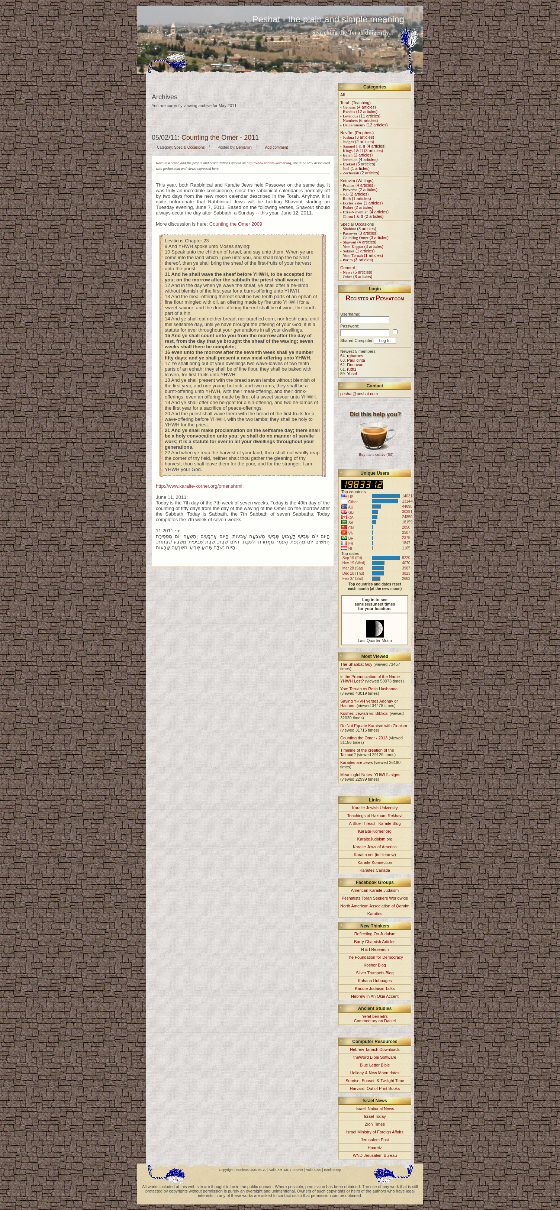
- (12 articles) (358, 111)
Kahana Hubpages (375, 980)
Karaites (374, 913)
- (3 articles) (357, 137)
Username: (350, 314)
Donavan (355, 364)
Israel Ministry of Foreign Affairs (374, 1132)
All (342, 95)
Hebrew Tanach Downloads (375, 1049)
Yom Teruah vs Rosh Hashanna (369, 689)
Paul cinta (356, 360)
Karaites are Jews (356, 762)
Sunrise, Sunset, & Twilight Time (374, 1080)
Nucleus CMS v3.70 (251, 1170)
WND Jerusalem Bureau (375, 1155)
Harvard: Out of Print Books (375, 1088)
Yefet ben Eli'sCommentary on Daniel (375, 1018)
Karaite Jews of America (375, 847)
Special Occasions (189, 147)
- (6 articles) (359, 120)
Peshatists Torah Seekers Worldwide (375, 898)
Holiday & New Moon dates (375, 1073)
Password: (349, 326)
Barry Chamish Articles (374, 941)
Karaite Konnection (375, 862)
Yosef (352, 373)
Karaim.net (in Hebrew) (375, 854)
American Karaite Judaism (375, 890)
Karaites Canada (375, 870)
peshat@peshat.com (359, 393)
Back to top (332, 1170)
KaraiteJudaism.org (375, 839)
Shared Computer (356, 340)
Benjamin (244, 147)
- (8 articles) (356, 276)
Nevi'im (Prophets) (357, 132)
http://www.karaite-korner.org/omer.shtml (199, 486)
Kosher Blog (375, 965)
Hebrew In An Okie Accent (375, 996)
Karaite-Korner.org (375, 831)
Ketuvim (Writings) (357, 180)
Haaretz (375, 1147)
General (347, 267)
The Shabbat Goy (356, 664)
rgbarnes (355, 356)
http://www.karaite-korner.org (269, 163)
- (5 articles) (357, 164)
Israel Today (375, 1116)
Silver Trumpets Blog (374, 973)
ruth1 (351, 369)
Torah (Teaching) (355, 102)
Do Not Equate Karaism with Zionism (373, 725)
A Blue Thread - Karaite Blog (374, 823)
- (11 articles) (360, 116)
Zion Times (375, 1124)
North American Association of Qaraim (374, 906)
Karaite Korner (167, 163)
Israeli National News (374, 1108)
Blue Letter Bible (375, 1065)
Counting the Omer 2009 (235, 224)
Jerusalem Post (375, 1140)
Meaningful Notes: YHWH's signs (370, 774)
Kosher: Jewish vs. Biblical (364, 713)
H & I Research (375, 949)
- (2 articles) (357, 141)
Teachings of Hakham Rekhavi (375, 815)
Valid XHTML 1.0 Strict (286, 1170)
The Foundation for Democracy (375, 957)
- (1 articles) (355, 168)
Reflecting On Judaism (375, 934)
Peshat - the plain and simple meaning (328, 19)
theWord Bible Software (374, 1057)
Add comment (276, 147)
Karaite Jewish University (375, 808)
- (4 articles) (358, 107)
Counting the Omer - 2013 (363, 738)
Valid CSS (313, 1170)
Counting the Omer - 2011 (220, 137)
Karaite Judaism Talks (375, 988)
